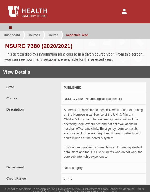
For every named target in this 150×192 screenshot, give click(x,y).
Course (53, 35)
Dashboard (12, 35)
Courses (34, 35)
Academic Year (77, 35)
